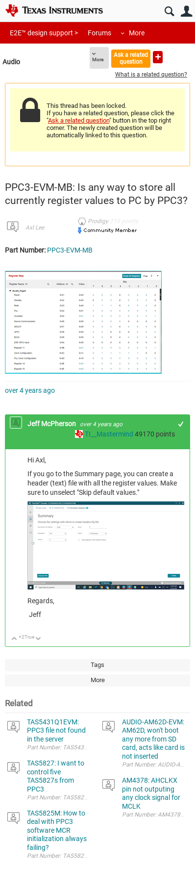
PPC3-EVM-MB (70, 250)
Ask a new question (158, 57)
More (137, 33)
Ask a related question (131, 58)
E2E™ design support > (44, 33)
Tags (97, 664)
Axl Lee (34, 227)
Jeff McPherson (52, 424)
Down (38, 639)
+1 (181, 424)
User (186, 11)
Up (14, 639)
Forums (99, 33)
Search (169, 11)
